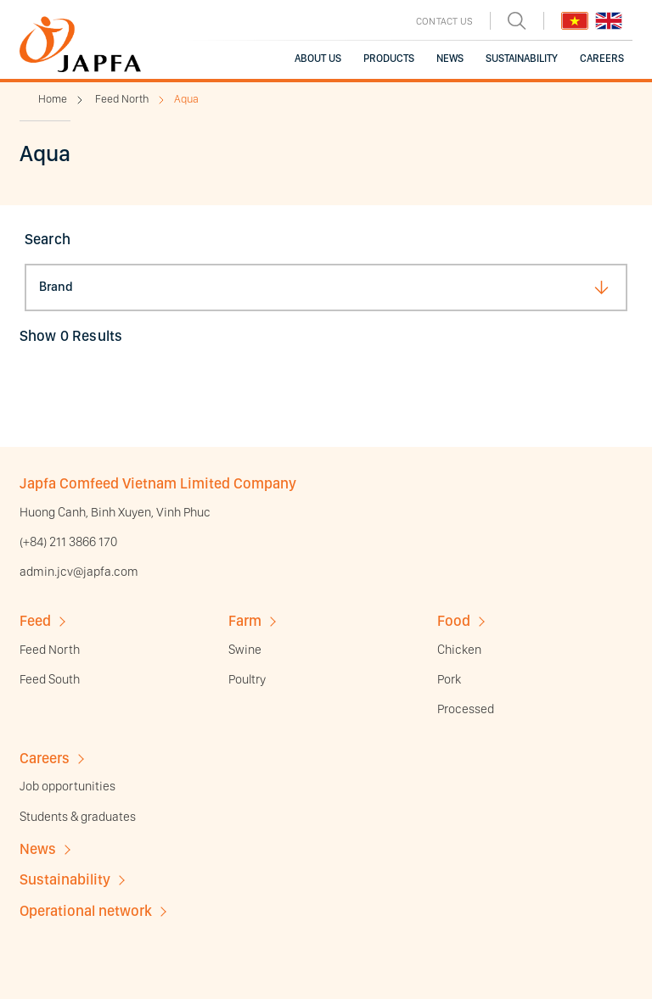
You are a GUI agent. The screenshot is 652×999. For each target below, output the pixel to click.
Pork (449, 679)
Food (453, 620)
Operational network (86, 910)
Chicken (459, 649)
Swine (244, 649)
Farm (244, 620)
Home (52, 98)
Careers (45, 758)
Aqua (186, 98)
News (38, 848)
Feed (35, 620)
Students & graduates (78, 816)
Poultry (247, 679)
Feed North (122, 98)
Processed (465, 709)
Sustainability (65, 879)
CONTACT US (444, 21)
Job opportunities (67, 786)
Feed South (50, 679)
